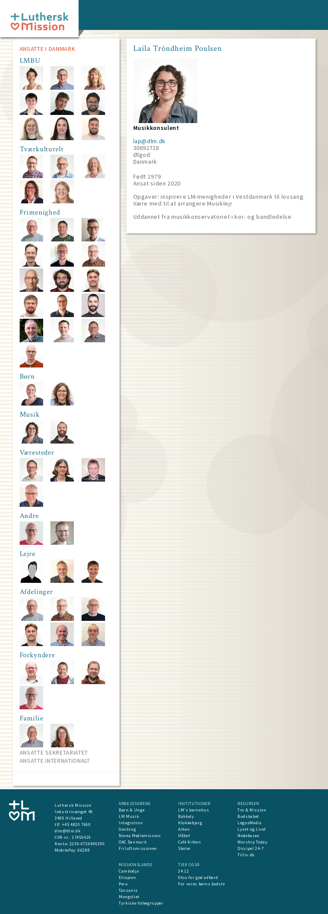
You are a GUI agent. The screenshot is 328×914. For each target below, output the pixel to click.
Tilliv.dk (246, 855)
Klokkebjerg (190, 823)
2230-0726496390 (87, 843)
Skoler (184, 848)
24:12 (183, 871)
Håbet (184, 835)
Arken (184, 829)
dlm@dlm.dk (68, 831)
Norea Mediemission (140, 835)
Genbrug (127, 829)
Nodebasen (248, 835)
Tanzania (128, 890)
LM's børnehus (193, 810)
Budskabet (248, 816)
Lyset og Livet (251, 829)
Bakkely (186, 816)
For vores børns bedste (201, 884)
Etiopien (127, 877)
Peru (123, 884)
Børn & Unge (131, 810)
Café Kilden (189, 842)
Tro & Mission (251, 810)
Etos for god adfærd (198, 877)
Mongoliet (129, 896)
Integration (131, 823)
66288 (84, 850)
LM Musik (129, 816)
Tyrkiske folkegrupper (141, 903)
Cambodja (129, 871)
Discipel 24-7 (250, 848)
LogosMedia (249, 823)
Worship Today (252, 842)
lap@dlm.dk (149, 141)
